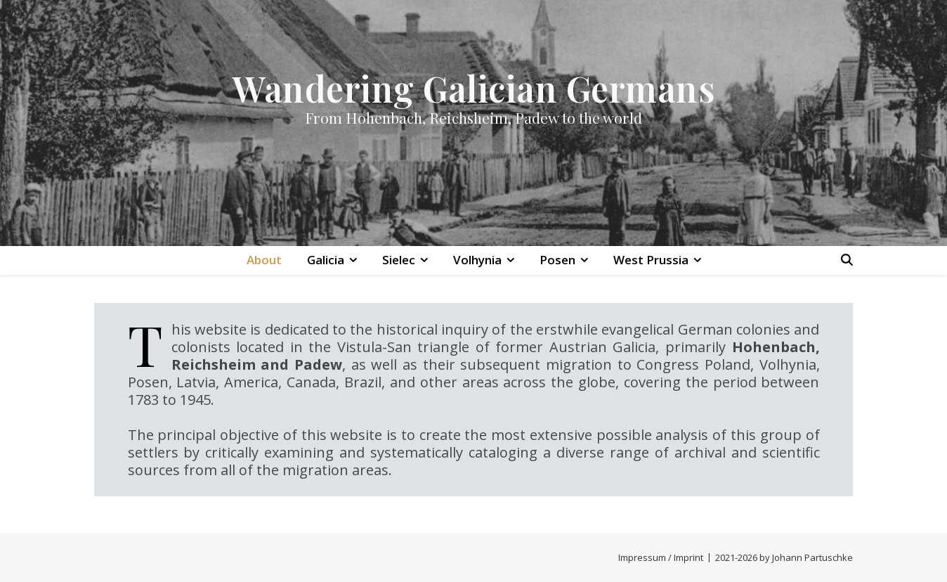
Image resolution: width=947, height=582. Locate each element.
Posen (557, 260)
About (264, 260)
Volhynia (477, 260)
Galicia (325, 260)
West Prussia (650, 260)
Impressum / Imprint (660, 557)
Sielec (398, 260)
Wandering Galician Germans (473, 88)
